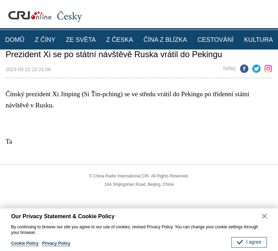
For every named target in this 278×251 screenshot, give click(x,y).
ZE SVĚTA (81, 39)
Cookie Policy (25, 243)
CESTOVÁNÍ (216, 39)
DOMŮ (14, 39)
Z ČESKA (119, 39)
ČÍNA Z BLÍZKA (165, 39)
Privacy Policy (56, 243)
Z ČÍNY (45, 39)
